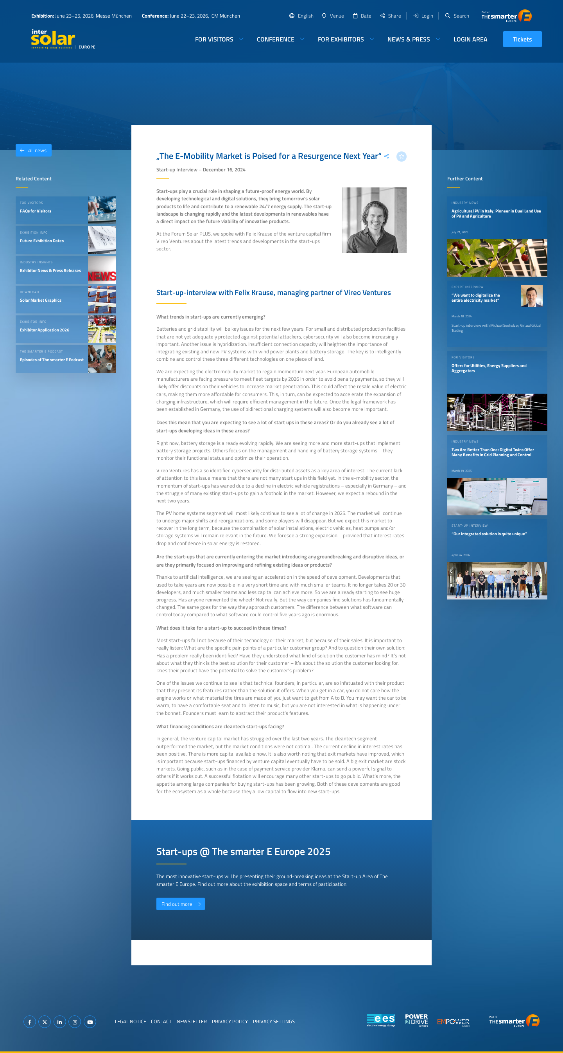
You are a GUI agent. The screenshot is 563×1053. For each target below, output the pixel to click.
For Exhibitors (341, 39)
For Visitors (214, 39)
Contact (161, 1021)
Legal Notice (130, 1021)
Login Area (471, 39)
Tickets (522, 39)
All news (31, 150)
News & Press (408, 39)
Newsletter (192, 1021)
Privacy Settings (274, 1021)
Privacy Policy (230, 1021)
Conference (275, 39)
